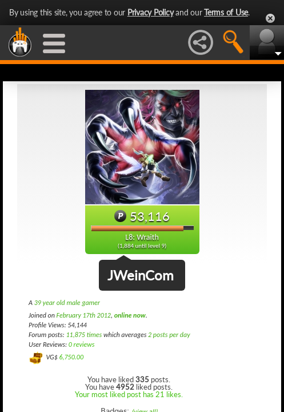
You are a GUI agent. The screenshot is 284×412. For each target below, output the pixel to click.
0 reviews (82, 344)
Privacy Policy (150, 12)
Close (270, 18)
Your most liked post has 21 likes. (129, 394)
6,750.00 (71, 357)
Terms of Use (226, 12)
